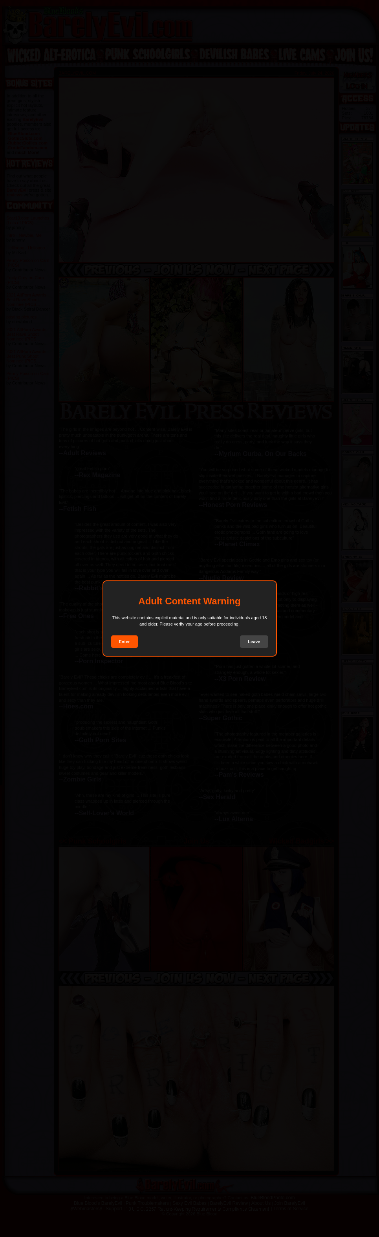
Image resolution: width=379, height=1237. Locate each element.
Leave (254, 641)
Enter (124, 641)
